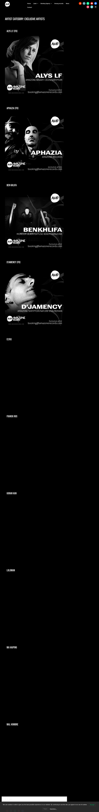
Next (11, 799)
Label (35, 3)
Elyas (9, 339)
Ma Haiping (12, 647)
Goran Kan (12, 493)
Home (29, 3)
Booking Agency (46, 3)
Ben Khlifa (12, 185)
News (67, 3)
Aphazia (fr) (12, 108)
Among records (58, 3)
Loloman (11, 570)
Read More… (53, 809)
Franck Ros (12, 416)
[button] (35, 4)
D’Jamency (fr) (13, 262)
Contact (29, 7)
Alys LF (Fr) (12, 31)
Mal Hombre (12, 724)
